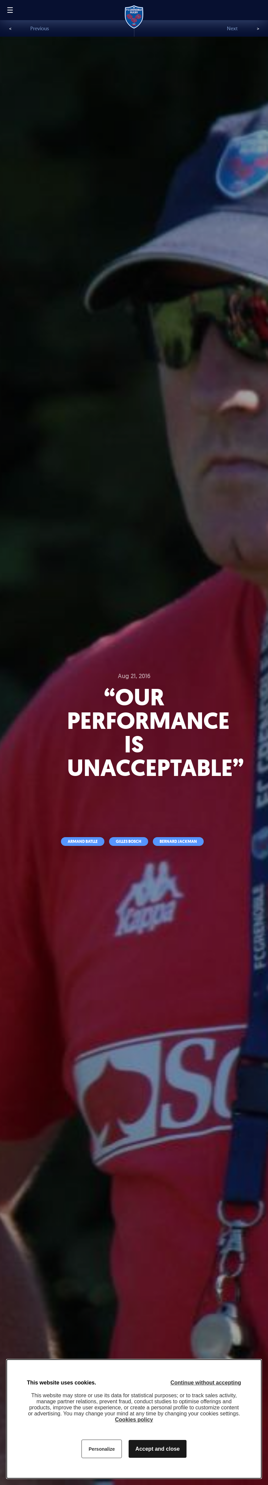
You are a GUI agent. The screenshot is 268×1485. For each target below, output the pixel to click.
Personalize (102, 1449)
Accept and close (157, 1449)
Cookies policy (134, 1419)
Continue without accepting (205, 1382)
